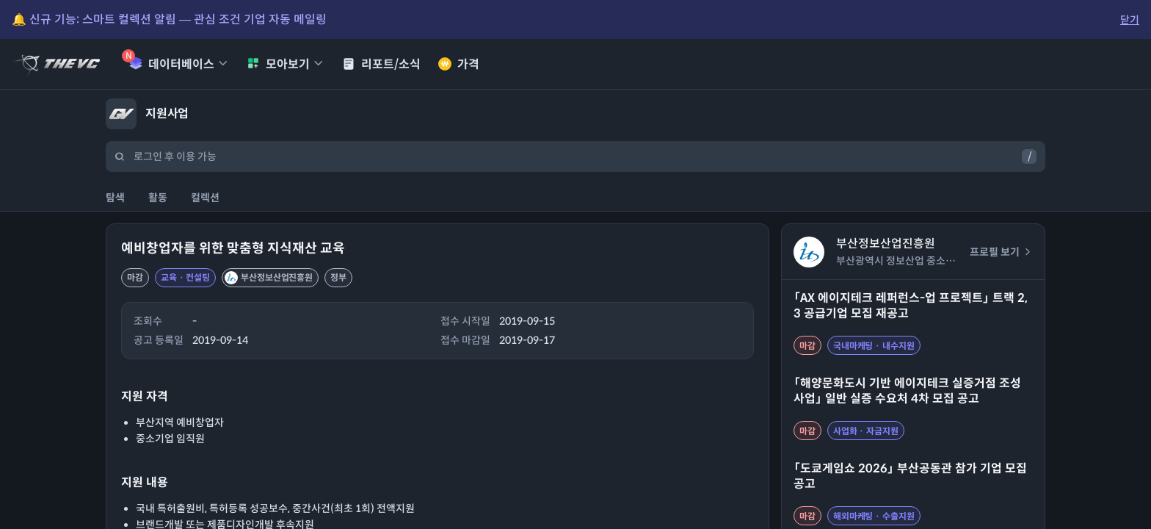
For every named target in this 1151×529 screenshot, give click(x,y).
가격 (458, 64)
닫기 (1129, 19)
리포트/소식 (381, 64)
